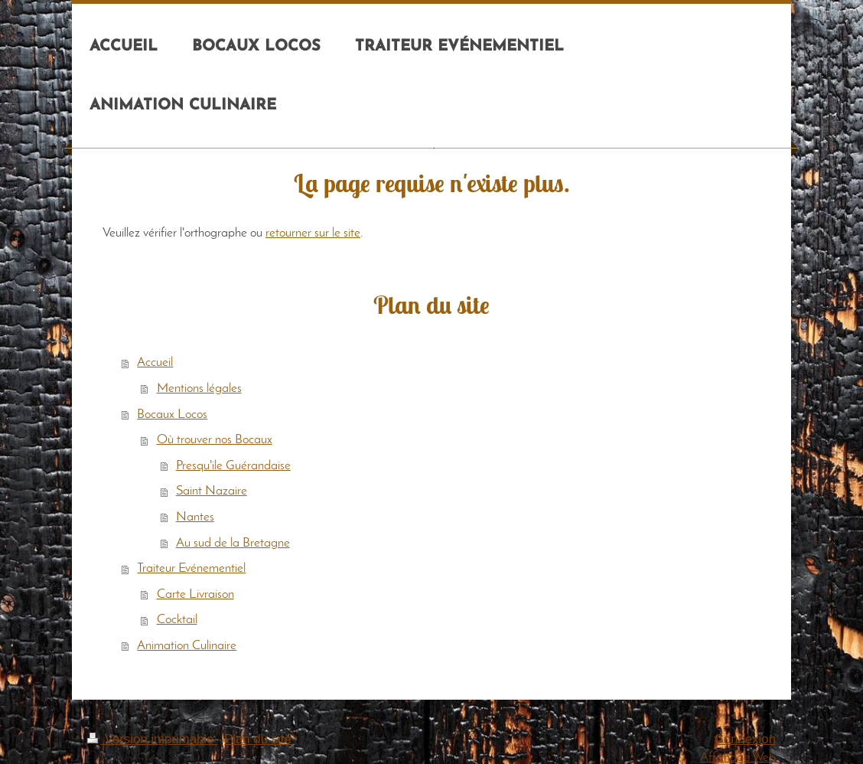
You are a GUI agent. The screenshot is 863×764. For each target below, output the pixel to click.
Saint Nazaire (211, 491)
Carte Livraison (195, 594)
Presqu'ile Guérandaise (233, 465)
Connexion (745, 739)
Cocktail (177, 619)
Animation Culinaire (186, 645)
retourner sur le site (312, 233)
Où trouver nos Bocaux (214, 439)
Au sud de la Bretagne (233, 543)
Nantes (195, 517)
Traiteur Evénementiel (191, 568)
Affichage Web (738, 757)
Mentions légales (199, 388)
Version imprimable (152, 739)
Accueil (155, 362)
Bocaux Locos (172, 414)
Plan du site (257, 739)
